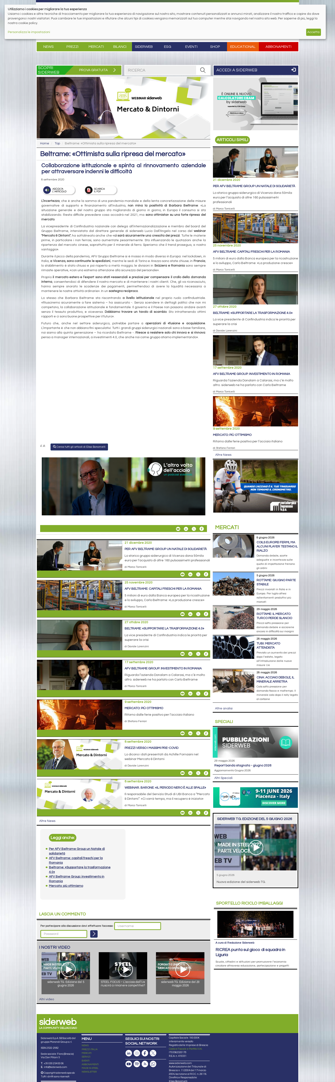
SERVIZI (86, 1057)
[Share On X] (193, 528)
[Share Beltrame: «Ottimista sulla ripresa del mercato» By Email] (178, 528)
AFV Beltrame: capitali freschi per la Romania (163, 588)
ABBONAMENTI (90, 1064)
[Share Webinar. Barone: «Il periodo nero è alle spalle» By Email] (182, 812)
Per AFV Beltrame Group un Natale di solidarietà (166, 549)
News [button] (48, 47)
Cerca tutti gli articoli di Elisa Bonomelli (79, 446)
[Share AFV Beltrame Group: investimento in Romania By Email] (182, 693)
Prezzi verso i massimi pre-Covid (151, 748)
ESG (167, 47)
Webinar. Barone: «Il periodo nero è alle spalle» (165, 787)
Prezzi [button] (72, 47)
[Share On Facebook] (201, 528)
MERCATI (87, 1053)
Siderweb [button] (144, 47)
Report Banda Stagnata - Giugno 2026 (242, 765)
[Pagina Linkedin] (128, 1053)
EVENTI (86, 1061)
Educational (242, 47)
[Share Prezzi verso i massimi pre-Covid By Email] (182, 773)
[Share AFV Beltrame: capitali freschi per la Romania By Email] (182, 614)
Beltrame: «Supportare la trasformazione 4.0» (164, 628)
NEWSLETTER (89, 1072)
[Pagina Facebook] (144, 1053)
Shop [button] (215, 47)
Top (57, 143)
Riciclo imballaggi (249, 903)
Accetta (313, 32)
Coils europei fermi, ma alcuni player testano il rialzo (277, 546)
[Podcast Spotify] (136, 1064)
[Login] (94, 934)
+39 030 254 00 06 (54, 1063)
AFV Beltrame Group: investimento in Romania (163, 668)
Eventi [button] (191, 47)
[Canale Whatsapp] (153, 1064)
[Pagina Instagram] (136, 1053)
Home (44, 143)
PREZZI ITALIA (90, 1049)
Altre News (47, 821)
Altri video (46, 999)
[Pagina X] (153, 1053)
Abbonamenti (278, 47)
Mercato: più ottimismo (144, 708)
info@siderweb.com (55, 1067)
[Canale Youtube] (128, 1064)
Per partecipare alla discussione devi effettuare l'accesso (76, 925)
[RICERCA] (203, 70)
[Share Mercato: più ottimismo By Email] (182, 733)
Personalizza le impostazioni (29, 32)
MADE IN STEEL (90, 1068)
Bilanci (119, 47)
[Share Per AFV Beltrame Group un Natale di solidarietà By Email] (182, 574)
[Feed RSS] (144, 1064)
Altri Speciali (223, 778)
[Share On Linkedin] (185, 528)
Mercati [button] (96, 47)
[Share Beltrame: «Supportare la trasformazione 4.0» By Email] (182, 653)
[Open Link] (123, 486)
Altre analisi (224, 708)
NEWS (85, 1045)
